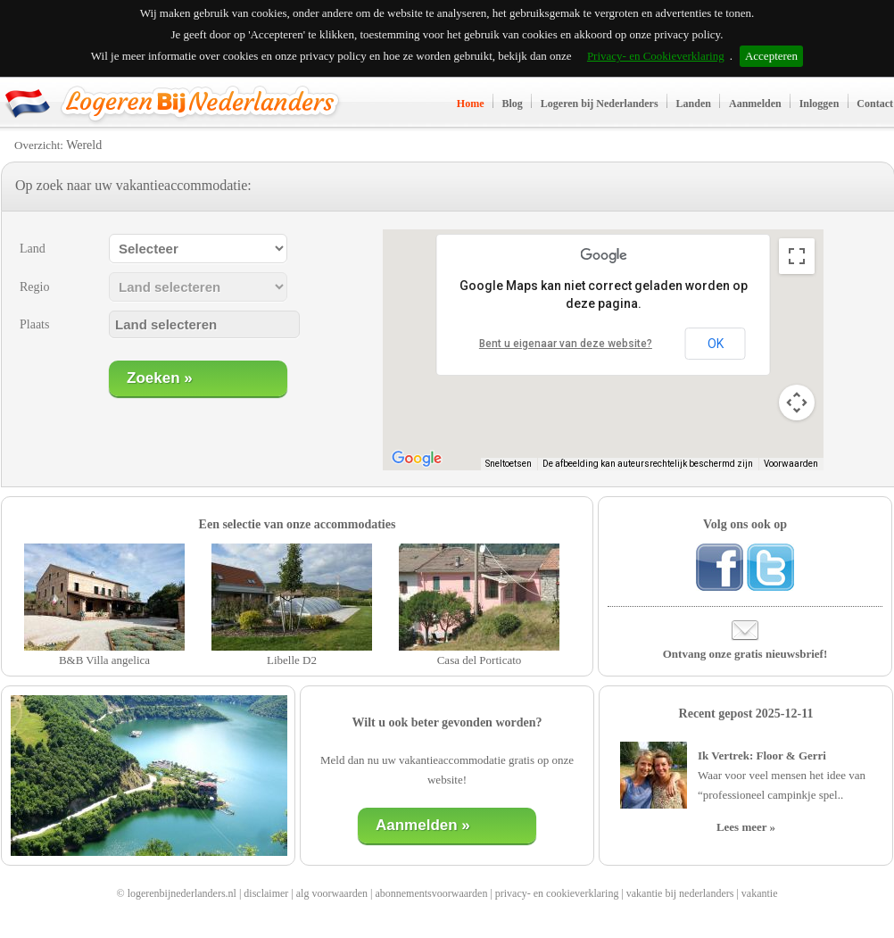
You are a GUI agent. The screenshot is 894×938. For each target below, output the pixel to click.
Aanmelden (755, 103)
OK (716, 343)
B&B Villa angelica (104, 660)
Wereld (84, 145)
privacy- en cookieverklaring (557, 893)
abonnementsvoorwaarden (431, 893)
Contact (875, 103)
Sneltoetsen (508, 464)
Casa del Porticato (479, 660)
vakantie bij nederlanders (680, 893)
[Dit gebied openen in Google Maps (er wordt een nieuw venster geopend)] (416, 458)
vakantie (759, 893)
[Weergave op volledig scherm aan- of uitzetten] (797, 256)
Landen (693, 103)
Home (470, 103)
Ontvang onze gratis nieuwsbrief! (745, 653)
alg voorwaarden (332, 893)
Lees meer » (745, 827)
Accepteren (771, 55)
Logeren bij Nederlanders (599, 103)
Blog (512, 103)
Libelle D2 (292, 660)
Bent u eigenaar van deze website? (565, 343)
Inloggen (819, 103)
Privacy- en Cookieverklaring (655, 55)
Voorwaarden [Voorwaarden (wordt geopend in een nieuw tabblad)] (791, 464)
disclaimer (266, 893)
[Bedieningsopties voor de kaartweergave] (797, 402)
